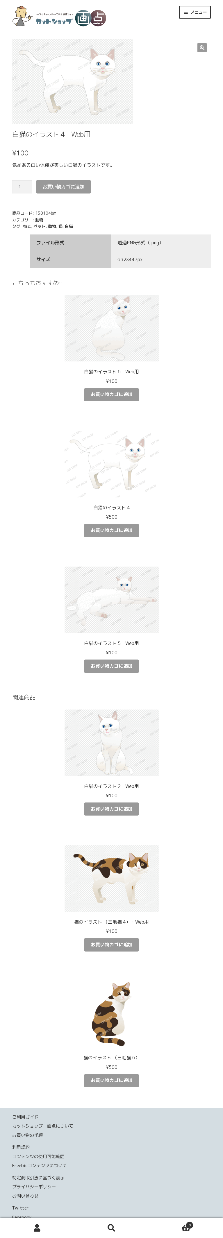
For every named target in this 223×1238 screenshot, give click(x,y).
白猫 (69, 226)
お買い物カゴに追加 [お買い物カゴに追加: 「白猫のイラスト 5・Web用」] (112, 666)
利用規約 (21, 1147)
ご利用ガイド (25, 1117)
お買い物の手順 (27, 1135)
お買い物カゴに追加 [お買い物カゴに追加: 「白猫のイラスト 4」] (112, 530)
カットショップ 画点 (94, 18)
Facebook (22, 1217)
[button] (202, 47)
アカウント (37, 1228)
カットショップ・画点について (42, 1126)
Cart (171, 1224)
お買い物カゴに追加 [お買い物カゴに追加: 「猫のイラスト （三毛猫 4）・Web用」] (112, 944)
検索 (111, 1228)
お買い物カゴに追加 (63, 186)
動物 (39, 220)
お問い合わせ (25, 1196)
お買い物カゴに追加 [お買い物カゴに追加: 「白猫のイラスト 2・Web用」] (112, 809)
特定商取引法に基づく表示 (38, 1178)
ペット (39, 226)
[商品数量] (22, 187)
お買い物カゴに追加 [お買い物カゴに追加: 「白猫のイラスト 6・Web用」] (112, 394)
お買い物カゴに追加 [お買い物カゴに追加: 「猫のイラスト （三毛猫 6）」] (112, 1080)
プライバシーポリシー (34, 1187)
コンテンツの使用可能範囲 (38, 1156)
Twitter (20, 1208)
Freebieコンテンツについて (39, 1165)
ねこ (27, 226)
